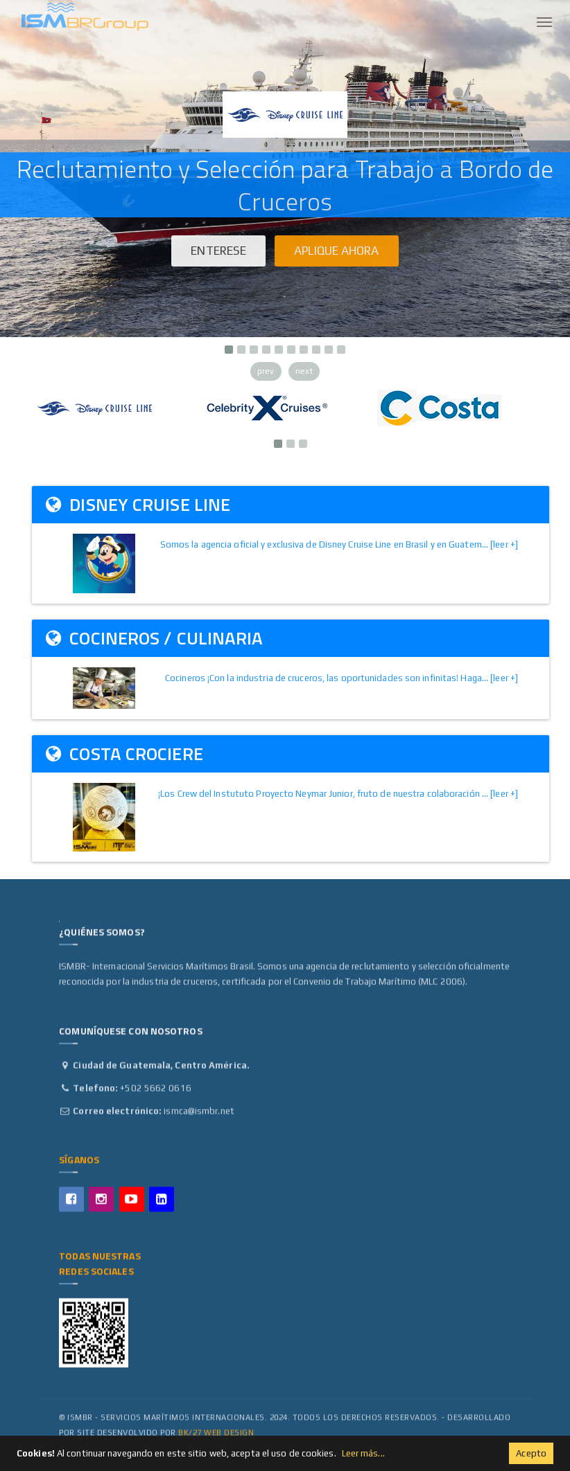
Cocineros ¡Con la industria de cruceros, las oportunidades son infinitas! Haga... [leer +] (341, 678)
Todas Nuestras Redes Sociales (99, 1268)
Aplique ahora (336, 251)
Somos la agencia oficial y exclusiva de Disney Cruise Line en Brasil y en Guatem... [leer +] (339, 544)
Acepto (531, 1453)
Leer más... (363, 1453)
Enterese (218, 251)
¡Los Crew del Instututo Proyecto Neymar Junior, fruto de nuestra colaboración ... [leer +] (338, 793)
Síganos (79, 1164)
